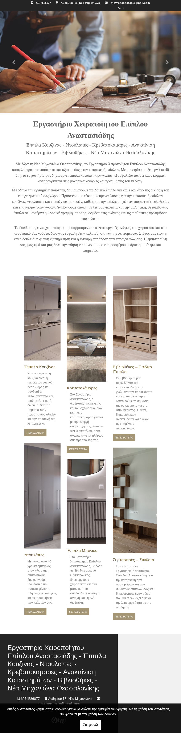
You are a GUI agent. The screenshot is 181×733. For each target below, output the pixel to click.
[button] (13, 62)
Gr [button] (120, 8)
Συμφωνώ (90, 725)
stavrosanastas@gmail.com (130, 2)
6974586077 (43, 2)
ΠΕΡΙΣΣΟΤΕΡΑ (35, 432)
